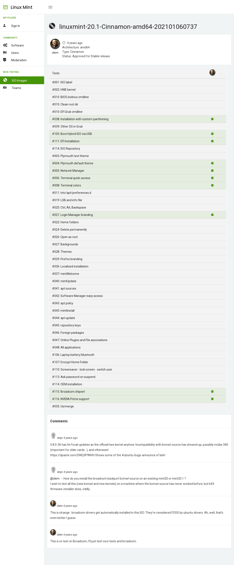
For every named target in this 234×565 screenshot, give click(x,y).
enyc (60, 437)
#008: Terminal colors (66, 185)
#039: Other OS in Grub (67, 126)
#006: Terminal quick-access (71, 178)
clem (55, 52)
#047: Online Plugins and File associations (79, 340)
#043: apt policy (62, 303)
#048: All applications (66, 347)
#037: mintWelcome (65, 273)
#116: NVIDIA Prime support (70, 399)
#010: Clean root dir (65, 104)
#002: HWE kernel (64, 89)
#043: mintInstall (63, 310)
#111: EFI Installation (66, 141)
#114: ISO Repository (66, 148)
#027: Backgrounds (65, 244)
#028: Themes (62, 251)
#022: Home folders (65, 222)
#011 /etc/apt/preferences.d (71, 192)
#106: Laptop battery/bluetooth (73, 354)
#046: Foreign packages (68, 332)
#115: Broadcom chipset (68, 391)
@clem (55, 478)
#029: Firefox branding (67, 259)
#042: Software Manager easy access (77, 296)
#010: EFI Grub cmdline (67, 111)
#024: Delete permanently (69, 229)
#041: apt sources (64, 288)
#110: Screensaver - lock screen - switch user (82, 369)
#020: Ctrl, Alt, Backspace (69, 207)
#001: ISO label (62, 82)
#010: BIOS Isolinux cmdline (70, 97)
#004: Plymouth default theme (72, 163)
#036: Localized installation (70, 266)
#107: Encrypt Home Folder (70, 362)
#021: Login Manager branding (72, 215)
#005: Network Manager (68, 170)
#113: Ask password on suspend (73, 377)
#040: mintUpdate (64, 281)
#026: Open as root (65, 237)
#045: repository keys (66, 325)
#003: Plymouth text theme (70, 156)
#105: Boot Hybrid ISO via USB (72, 134)
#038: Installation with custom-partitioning (80, 119)
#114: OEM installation (67, 384)
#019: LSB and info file (67, 200)
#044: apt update (63, 318)
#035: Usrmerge (63, 406)
